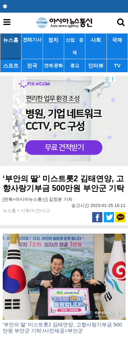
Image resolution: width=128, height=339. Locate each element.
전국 (32, 65)
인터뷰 (95, 65)
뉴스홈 (10, 40)
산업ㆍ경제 (74, 46)
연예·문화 (53, 65)
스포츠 (10, 65)
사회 (96, 40)
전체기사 (32, 39)
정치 (53, 40)
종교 (74, 65)
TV (117, 65)
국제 (117, 40)
